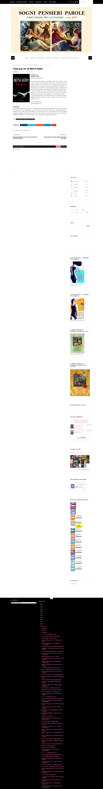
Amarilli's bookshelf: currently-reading (81, 310)
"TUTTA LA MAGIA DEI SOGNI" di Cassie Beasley (51, 693)
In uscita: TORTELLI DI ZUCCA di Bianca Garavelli (51, 669)
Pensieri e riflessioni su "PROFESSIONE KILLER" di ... (50, 672)
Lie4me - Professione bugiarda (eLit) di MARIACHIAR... (51, 744)
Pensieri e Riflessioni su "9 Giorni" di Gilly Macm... (51, 619)
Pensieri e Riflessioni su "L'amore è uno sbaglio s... (51, 757)
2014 (41, 776)
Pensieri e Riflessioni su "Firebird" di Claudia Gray (52, 593)
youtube (79, 84)
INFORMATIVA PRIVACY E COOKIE (69, 58)
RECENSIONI (41, 58)
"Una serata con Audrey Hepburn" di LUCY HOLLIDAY (51, 729)
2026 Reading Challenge (79, 371)
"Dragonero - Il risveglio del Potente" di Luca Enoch (52, 538)
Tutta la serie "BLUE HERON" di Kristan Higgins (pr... (51, 688)
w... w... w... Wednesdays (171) (48, 641)
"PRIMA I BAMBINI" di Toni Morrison (50, 685)
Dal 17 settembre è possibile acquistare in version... (52, 613)
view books (85, 378)
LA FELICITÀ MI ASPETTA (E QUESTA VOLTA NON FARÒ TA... (52, 675)
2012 (41, 780)
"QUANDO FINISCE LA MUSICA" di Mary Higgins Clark (50, 721)
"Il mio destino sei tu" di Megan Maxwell (51, 653)
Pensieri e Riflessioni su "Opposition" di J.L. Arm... (52, 679)
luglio (43, 762)
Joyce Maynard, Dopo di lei (48, 753)
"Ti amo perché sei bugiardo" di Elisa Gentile (52, 540)
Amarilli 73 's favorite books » (84, 358)
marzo (43, 770)
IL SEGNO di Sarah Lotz (47, 715)
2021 (41, 502)
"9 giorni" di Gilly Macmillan (48, 634)
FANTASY (32, 2)
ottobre (43, 519)
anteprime (18, 65)
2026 (41, 493)
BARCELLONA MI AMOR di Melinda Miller (51, 708)
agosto (43, 760)
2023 (41, 499)
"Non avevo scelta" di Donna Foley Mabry (51, 579)
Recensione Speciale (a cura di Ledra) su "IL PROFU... (52, 648)
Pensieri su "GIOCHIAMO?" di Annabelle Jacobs (51, 571)
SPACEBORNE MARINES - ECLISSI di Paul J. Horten (51, 603)
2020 (41, 504)
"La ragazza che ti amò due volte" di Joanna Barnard (52, 666)
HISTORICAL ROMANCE (23, 2)
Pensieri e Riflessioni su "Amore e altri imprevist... (51, 698)
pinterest (79, 78)
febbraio (43, 772)
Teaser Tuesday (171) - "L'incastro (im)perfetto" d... (50, 750)
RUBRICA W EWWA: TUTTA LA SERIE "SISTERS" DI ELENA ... (52, 661)
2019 (41, 506)
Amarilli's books (76, 341)
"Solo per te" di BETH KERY (48, 731)
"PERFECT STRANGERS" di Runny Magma (51, 713)
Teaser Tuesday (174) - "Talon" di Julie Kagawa (51, 596)
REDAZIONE (56, 58)
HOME (26, 58)
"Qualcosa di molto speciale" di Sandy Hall (52, 587)
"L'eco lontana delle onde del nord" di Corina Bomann (52, 548)
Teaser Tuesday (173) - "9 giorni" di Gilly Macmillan (51, 651)
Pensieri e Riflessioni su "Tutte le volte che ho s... (52, 658)
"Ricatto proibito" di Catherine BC (49, 683)
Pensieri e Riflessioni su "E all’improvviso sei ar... (52, 622)
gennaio (43, 774)
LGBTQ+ (46, 2)
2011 (41, 782)
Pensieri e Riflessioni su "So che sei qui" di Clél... (52, 529)
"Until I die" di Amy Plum (47, 605)
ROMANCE (13, 2)
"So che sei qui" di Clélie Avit (48, 664)
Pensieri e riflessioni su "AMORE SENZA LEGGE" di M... (51, 551)
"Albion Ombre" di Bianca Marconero (50, 577)
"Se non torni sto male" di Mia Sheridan (51, 628)
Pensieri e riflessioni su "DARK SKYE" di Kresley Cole (51, 608)
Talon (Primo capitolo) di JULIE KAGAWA (51, 695)
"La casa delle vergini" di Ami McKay (50, 645)
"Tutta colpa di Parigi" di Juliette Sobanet (51, 643)
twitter (79, 82)
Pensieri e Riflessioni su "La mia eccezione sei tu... (52, 734)
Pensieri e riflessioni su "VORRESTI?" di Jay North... (52, 630)
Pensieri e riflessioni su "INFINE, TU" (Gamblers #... (50, 718)
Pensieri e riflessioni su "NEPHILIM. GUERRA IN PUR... (52, 625)
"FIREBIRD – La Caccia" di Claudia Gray (50, 755)
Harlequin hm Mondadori (33, 65)
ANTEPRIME (33, 58)
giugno (43, 764)
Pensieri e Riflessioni (75, 98)
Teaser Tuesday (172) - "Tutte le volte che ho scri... (52, 701)
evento (72, 101)
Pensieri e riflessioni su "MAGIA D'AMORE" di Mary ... (52, 566)
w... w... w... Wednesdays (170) (48, 690)
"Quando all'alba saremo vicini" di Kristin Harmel (51, 561)
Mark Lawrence (77, 320)
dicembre (44, 516)
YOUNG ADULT (39, 2)
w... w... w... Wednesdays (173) (48, 523)
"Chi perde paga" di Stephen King (49, 610)
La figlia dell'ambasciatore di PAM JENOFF (51, 738)
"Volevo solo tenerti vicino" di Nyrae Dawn (52, 563)
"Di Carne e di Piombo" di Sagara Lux (50, 580)
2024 (41, 497)
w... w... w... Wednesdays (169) (48, 737)
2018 (41, 508)
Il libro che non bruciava (79, 319)
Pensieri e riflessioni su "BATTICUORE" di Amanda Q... (51, 543)
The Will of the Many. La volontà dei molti (79, 314)
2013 (41, 778)
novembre (44, 518)
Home (14, 65)
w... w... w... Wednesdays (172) (48, 586)
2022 (41, 500)
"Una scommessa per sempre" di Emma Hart (52, 535)
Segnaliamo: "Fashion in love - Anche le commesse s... (51, 616)
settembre (44, 521)
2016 (41, 512)
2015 (41, 514)
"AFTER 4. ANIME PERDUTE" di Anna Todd (51, 703)
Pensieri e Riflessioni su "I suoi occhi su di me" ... (51, 724)
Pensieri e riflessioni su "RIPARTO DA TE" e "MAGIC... (52, 747)
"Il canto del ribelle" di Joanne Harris (50, 556)
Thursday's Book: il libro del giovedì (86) (51, 726)
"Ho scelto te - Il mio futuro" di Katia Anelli (52, 655)
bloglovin (79, 70)
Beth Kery (24, 65)
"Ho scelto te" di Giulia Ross (48, 636)
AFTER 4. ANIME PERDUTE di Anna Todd (51, 558)
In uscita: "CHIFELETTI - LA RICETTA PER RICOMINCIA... (51, 590)
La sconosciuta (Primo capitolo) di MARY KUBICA (51, 706)
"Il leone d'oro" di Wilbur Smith (49, 527)
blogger (55, 150)
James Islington (77, 316)
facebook (61, 150)
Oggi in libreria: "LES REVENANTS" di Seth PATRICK (51, 599)
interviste (82, 101)
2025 (41, 495)
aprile (43, 768)
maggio (43, 766)
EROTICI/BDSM (53, 2)
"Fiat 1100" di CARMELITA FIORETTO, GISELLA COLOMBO (52, 741)
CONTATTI (48, 58)
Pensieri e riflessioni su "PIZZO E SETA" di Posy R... (51, 554)
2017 (41, 510)
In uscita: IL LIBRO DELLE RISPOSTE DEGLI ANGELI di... (51, 574)
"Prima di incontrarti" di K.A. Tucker (50, 545)
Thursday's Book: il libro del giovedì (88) (51, 633)
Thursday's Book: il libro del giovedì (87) (51, 681)
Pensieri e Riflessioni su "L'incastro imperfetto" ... (50, 639)
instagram (79, 76)
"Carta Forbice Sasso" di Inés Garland (50, 525)
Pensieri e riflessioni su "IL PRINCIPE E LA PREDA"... (51, 583)
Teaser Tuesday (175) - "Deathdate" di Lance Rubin (51, 533)
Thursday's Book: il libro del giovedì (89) (51, 568)
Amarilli (76, 373)
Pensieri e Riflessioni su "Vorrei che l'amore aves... (52, 711)
